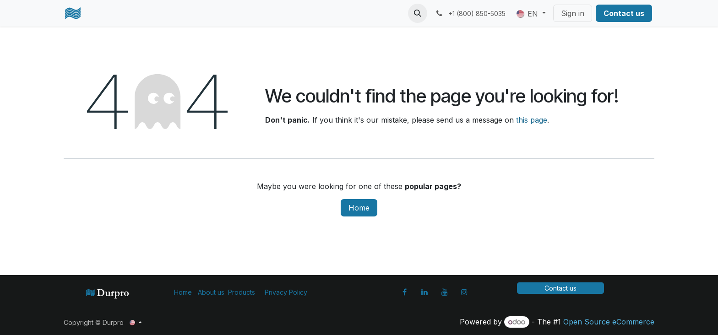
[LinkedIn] (424, 292)
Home (359, 207)
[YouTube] (444, 292)
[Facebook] (404, 292)
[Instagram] (464, 292)
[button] (417, 13)
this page (531, 119)
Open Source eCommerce (608, 321)
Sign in (572, 13)
